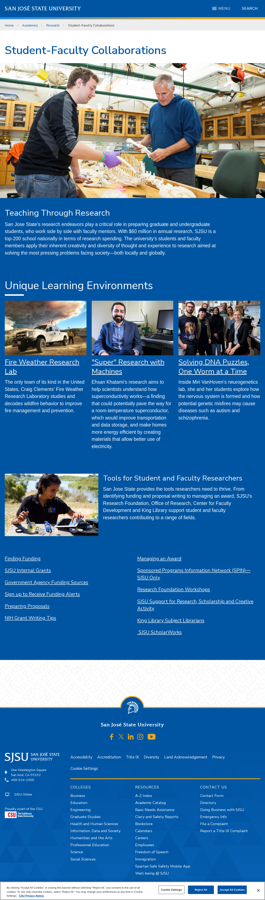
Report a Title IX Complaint (224, 830)
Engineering (80, 809)
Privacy (218, 757)
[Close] (258, 890)
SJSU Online (23, 794)
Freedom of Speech (151, 852)
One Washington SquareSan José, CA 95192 (28, 772)
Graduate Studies (85, 816)
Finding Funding (23, 558)
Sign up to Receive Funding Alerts (42, 594)
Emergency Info (213, 816)
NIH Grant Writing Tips (30, 618)
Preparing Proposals (27, 606)
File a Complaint (214, 823)
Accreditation (109, 757)
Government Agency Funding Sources (46, 582)
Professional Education (89, 844)
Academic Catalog (150, 802)
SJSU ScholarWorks (159, 632)
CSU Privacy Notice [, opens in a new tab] (31, 895)
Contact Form (211, 795)
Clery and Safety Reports (156, 816)
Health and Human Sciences (94, 823)
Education (78, 802)
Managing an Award (159, 558)
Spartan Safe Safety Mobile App (162, 866)
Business (77, 795)
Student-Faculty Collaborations (91, 25)
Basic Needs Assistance (155, 809)
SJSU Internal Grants (28, 570)
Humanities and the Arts (91, 837)
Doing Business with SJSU (222, 809)
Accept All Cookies (232, 889)
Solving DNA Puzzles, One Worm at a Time (213, 366)
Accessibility (81, 757)
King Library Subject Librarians (170, 620)
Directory (208, 802)
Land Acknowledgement (185, 757)
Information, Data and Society (95, 830)
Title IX (132, 757)
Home (9, 25)
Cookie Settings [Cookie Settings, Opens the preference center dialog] (171, 889)
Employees (144, 844)
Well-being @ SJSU (152, 873)
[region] (132, 891)
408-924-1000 (22, 780)
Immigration (145, 859)
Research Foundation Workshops (173, 589)
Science (76, 852)
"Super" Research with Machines (128, 366)
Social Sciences (83, 859)
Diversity (151, 757)
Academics (30, 25)
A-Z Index (143, 795)
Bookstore (144, 823)
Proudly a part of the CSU (23, 812)
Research (53, 25)
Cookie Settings (84, 768)
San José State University (43, 8)
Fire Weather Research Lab (42, 366)
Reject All (201, 889)
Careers (141, 837)
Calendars (143, 830)
